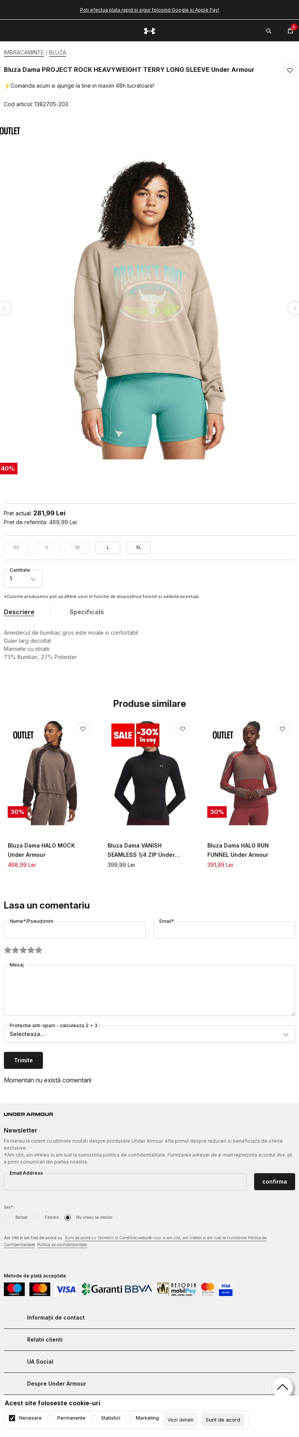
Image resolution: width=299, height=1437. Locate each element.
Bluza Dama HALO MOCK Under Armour (41, 848)
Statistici (110, 1418)
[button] (290, 87)
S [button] (46, 545)
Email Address (26, 1171)
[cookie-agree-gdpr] (223, 1419)
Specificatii (87, 609)
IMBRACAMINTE (24, 52)
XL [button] (139, 545)
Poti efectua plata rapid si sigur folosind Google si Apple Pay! (149, 10)
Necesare (30, 1418)
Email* (166, 919)
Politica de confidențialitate (62, 1242)
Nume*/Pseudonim (31, 919)
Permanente (71, 1418)
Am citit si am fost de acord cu (135, 1239)
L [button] (108, 545)
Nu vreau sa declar (94, 1215)
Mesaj (17, 962)
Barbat (21, 1215)
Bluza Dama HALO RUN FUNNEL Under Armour (238, 848)
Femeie (52, 1215)
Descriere (19, 609)
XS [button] (16, 545)
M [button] (77, 545)
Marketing (147, 1418)
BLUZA (57, 52)
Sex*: (9, 1205)
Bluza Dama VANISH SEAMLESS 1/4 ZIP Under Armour (141, 848)
